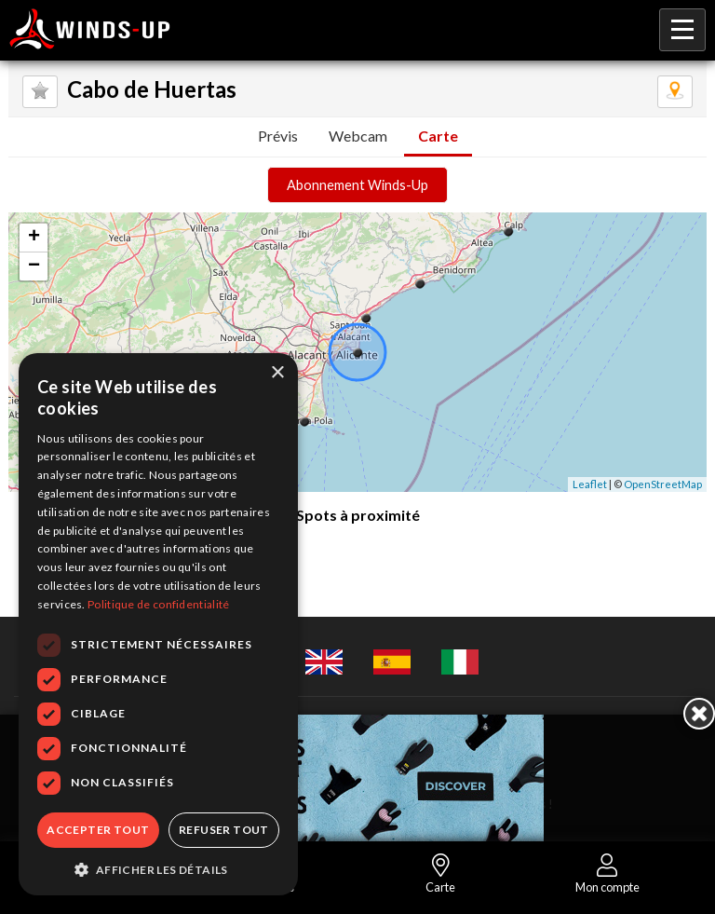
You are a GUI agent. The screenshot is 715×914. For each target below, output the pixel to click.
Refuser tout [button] (224, 830)
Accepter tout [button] (98, 830)
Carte (438, 135)
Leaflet (590, 484)
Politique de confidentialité (158, 604)
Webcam (358, 135)
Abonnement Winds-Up (357, 185)
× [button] (277, 373)
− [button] (34, 266)
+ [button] (34, 238)
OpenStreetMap (663, 484)
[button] (158, 868)
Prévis (278, 135)
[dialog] (158, 624)
